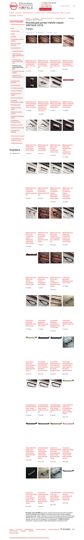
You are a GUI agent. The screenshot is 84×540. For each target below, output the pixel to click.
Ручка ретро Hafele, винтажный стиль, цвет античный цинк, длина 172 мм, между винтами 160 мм (31, 498)
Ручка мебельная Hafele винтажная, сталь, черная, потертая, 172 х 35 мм (43, 408)
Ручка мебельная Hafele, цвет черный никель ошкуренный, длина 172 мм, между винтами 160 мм (43, 453)
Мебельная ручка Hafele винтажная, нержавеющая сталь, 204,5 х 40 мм (55, 64)
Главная (28, 18)
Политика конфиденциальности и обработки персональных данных (29, 537)
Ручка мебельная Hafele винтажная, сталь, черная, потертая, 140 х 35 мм (31, 408)
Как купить (19, 529)
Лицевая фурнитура (60, 18)
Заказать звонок (45, 9)
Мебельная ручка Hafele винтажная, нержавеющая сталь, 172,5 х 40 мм (43, 64)
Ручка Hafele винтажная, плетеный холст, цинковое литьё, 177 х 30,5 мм (55, 324)
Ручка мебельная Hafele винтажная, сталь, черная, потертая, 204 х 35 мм (55, 408)
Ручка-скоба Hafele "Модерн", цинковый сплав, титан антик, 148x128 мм (68, 496)
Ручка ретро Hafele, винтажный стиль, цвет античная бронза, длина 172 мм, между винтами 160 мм (55, 453)
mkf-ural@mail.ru (46, 5)
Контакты (31, 530)
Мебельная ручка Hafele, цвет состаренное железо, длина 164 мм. (31, 191)
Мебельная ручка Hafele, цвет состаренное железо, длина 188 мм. (43, 191)
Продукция (12, 15)
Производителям (29, 529)
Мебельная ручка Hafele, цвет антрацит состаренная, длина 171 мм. (55, 148)
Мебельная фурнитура (47, 18)
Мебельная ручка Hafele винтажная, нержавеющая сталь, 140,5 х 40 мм (31, 64)
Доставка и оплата (41, 529)
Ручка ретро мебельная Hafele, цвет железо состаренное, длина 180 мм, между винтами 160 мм (43, 498)
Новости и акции (13, 530)
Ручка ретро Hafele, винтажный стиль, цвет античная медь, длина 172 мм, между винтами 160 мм (67, 453)
